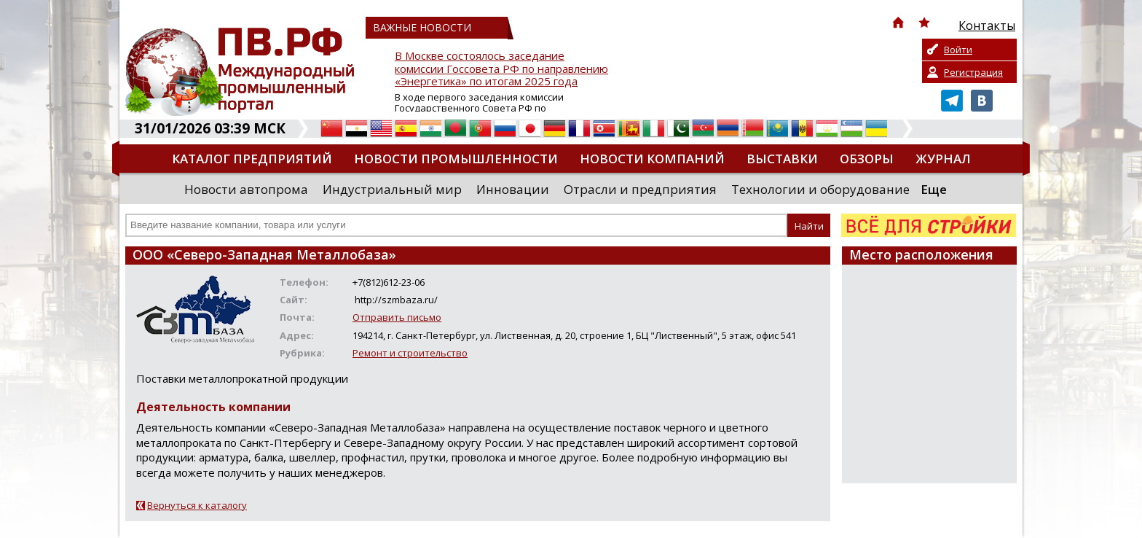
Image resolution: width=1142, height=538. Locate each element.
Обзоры (867, 158)
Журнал (943, 158)
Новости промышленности (456, 158)
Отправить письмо (397, 317)
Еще (934, 189)
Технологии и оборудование (820, 189)
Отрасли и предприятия (640, 189)
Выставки (782, 158)
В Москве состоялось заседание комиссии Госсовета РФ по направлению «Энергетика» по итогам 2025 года (501, 69)
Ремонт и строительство (410, 352)
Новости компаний (652, 158)
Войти (958, 49)
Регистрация (973, 72)
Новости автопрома (246, 189)
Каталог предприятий (252, 158)
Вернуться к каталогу (197, 505)
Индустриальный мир (392, 189)
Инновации (512, 189)
